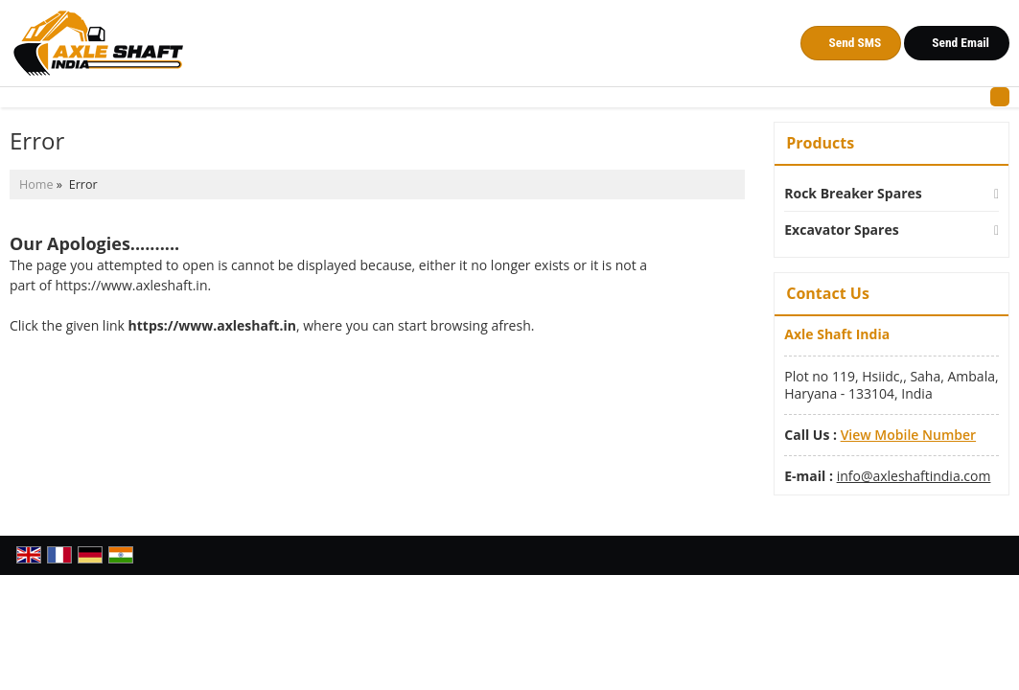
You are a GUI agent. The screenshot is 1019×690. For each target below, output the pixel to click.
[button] (908, 435)
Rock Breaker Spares (852, 193)
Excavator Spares (841, 229)
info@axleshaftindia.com (914, 476)
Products (820, 142)
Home (36, 184)
